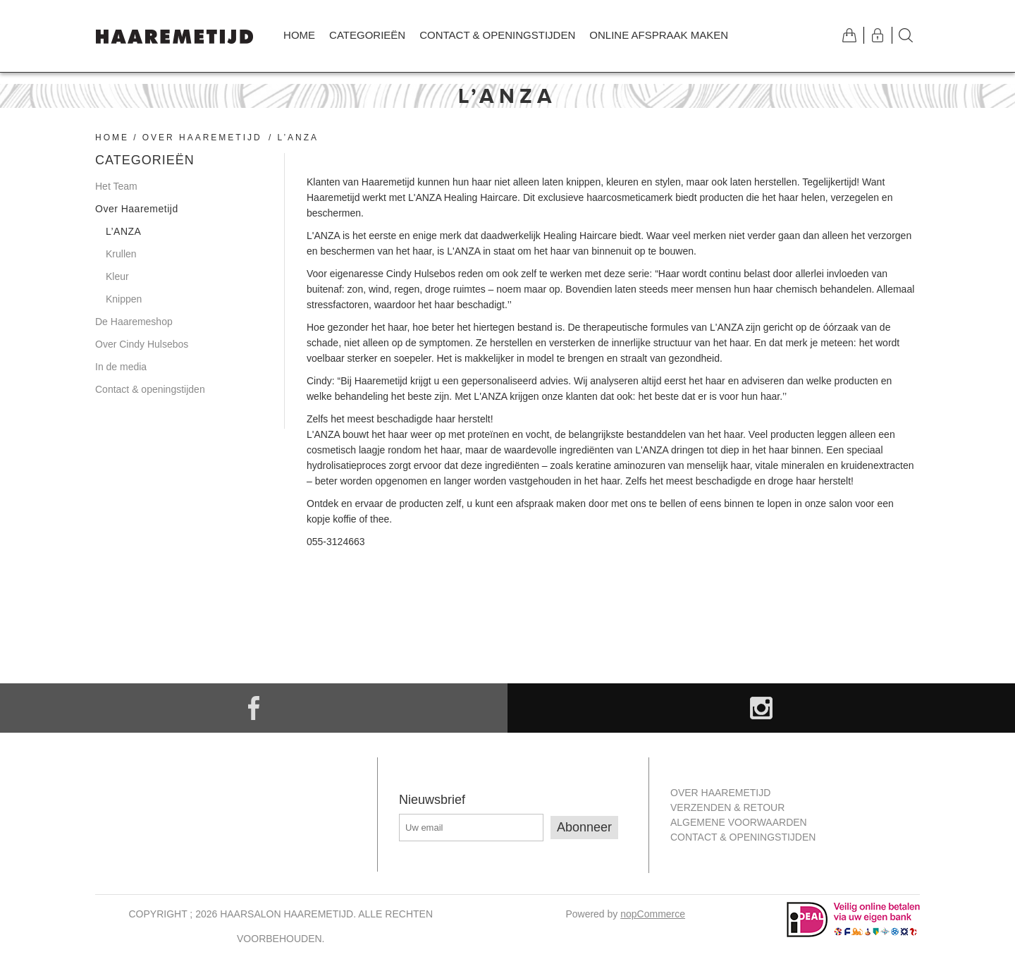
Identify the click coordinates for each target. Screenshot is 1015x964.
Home (299, 35)
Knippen (124, 299)
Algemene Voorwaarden (738, 822)
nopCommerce (652, 914)
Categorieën (367, 35)
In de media (121, 366)
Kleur (117, 276)
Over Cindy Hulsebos (141, 344)
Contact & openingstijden (497, 35)
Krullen (121, 254)
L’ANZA (123, 231)
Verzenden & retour (727, 807)
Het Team (116, 186)
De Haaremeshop (134, 321)
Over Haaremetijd (202, 137)
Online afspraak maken (658, 35)
